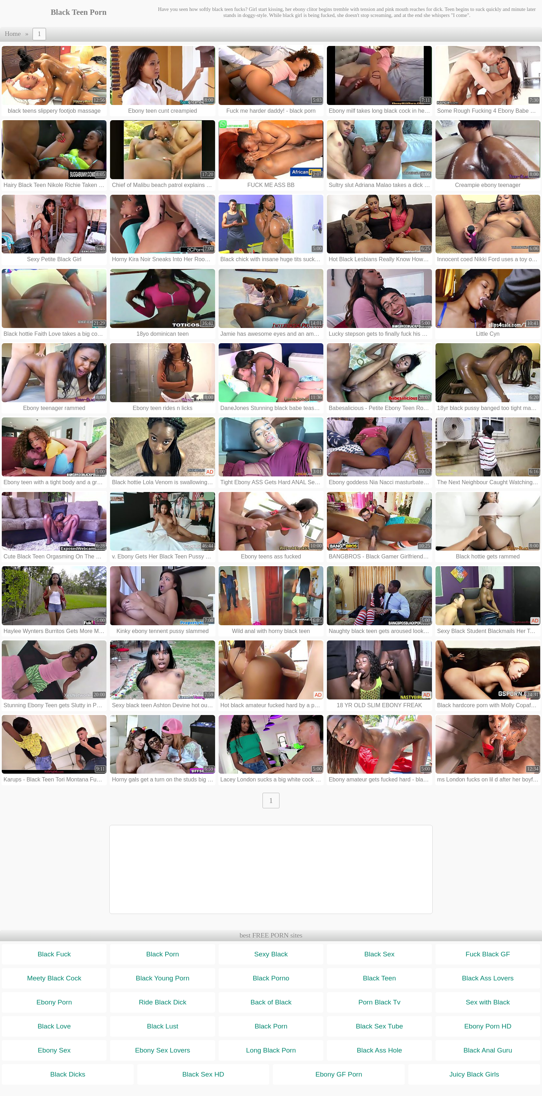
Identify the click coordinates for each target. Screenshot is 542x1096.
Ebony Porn (54, 1002)
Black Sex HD (203, 1074)
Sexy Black (271, 954)
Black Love (54, 1026)
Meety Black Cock (54, 978)
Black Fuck (54, 954)
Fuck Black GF (488, 954)
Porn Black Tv (379, 1002)
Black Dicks (67, 1074)
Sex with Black (488, 1002)
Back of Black (271, 1002)
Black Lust (162, 1026)
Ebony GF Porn (338, 1074)
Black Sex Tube (379, 1026)
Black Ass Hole (379, 1050)
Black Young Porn (162, 978)
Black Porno (271, 978)
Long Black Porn (271, 1050)
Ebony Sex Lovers (162, 1050)
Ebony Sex (54, 1050)
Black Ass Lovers (488, 978)
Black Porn (162, 954)
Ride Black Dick (162, 1002)
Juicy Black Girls (474, 1074)
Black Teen (379, 978)
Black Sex (379, 954)
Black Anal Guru (487, 1050)
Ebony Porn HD (487, 1026)
